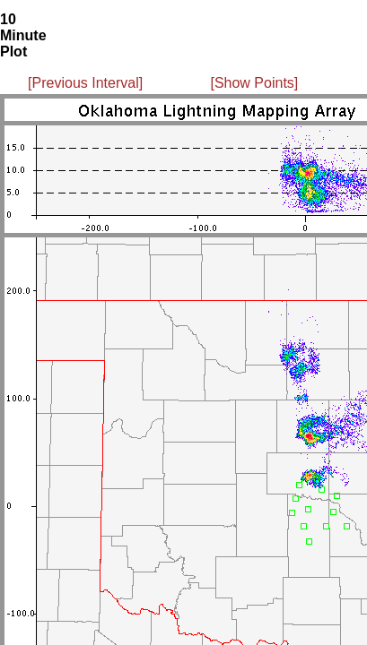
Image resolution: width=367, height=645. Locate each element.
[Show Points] (254, 82)
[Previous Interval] (85, 82)
